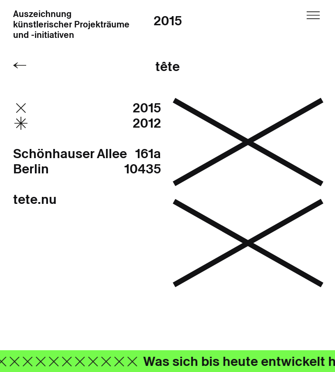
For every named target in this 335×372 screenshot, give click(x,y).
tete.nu (35, 199)
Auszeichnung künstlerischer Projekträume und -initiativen (71, 25)
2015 (168, 20)
